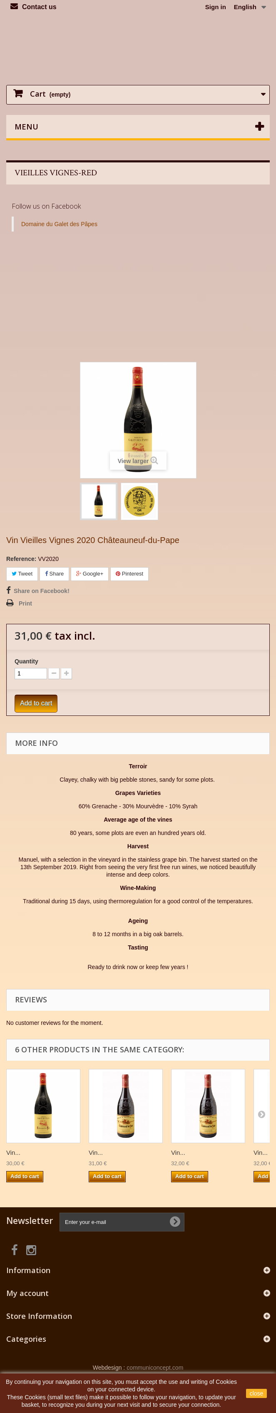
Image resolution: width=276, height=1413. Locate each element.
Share (54, 574)
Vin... (13, 1152)
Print (25, 603)
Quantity (26, 661)
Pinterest (129, 574)
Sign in (215, 6)
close (257, 1393)
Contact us (39, 6)
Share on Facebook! (42, 591)
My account (27, 1293)
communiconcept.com (155, 1367)
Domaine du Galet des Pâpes (59, 224)
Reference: (21, 559)
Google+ (89, 574)
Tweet (22, 574)
